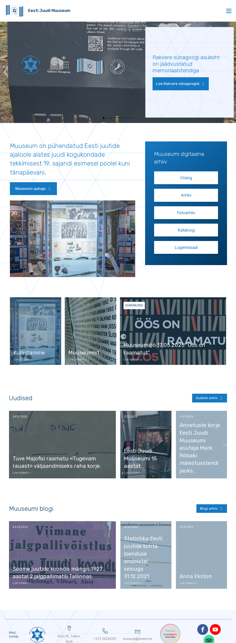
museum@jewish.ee (137, 639)
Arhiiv (186, 195)
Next (108, 238)
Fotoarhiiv (186, 212)
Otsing (186, 177)
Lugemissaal (186, 247)
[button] (181, 83)
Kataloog (186, 230)
